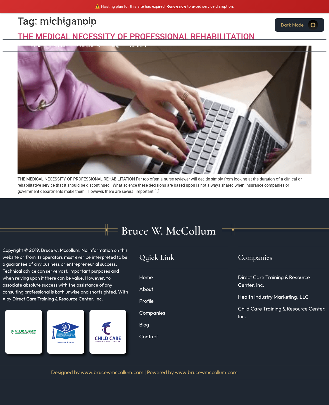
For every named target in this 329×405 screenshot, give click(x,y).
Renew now (176, 6)
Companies (88, 45)
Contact (138, 45)
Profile (60, 45)
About (36, 45)
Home (14, 45)
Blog (114, 45)
